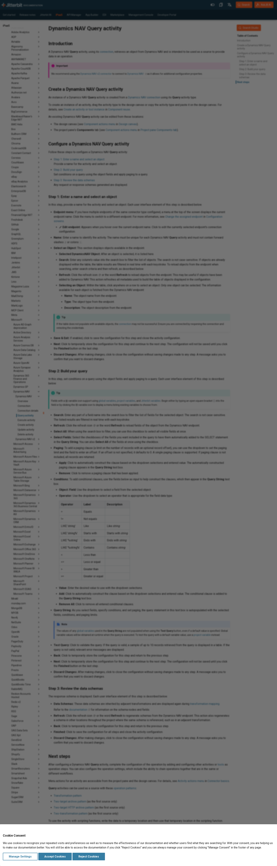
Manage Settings (20, 856)
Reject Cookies (88, 856)
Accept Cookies (55, 856)
